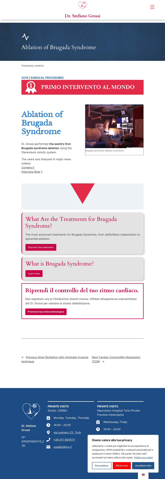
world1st (39, 65)
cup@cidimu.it (62, 447)
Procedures (27, 65)
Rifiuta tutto (122, 465)
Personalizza (101, 465)
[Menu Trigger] (152, 6)
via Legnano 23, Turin (67, 432)
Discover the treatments (41, 247)
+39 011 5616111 (64, 439)
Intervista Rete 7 (32, 171)
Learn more (34, 273)
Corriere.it (27, 167)
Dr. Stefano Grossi (82, 16)
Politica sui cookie (143, 457)
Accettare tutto (143, 465)
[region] (123, 454)
